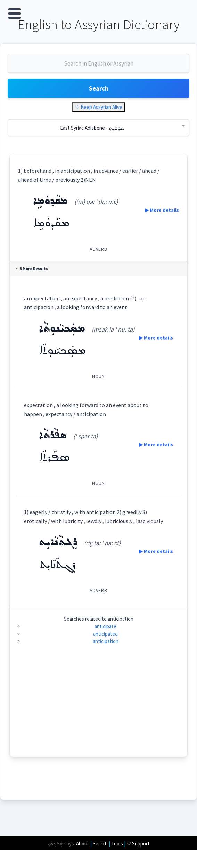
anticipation (105, 642)
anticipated (105, 635)
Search (98, 89)
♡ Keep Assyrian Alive (98, 108)
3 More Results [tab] (33, 269)
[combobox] (98, 67)
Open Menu (14, 13)
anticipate (105, 627)
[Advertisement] (98, 709)
